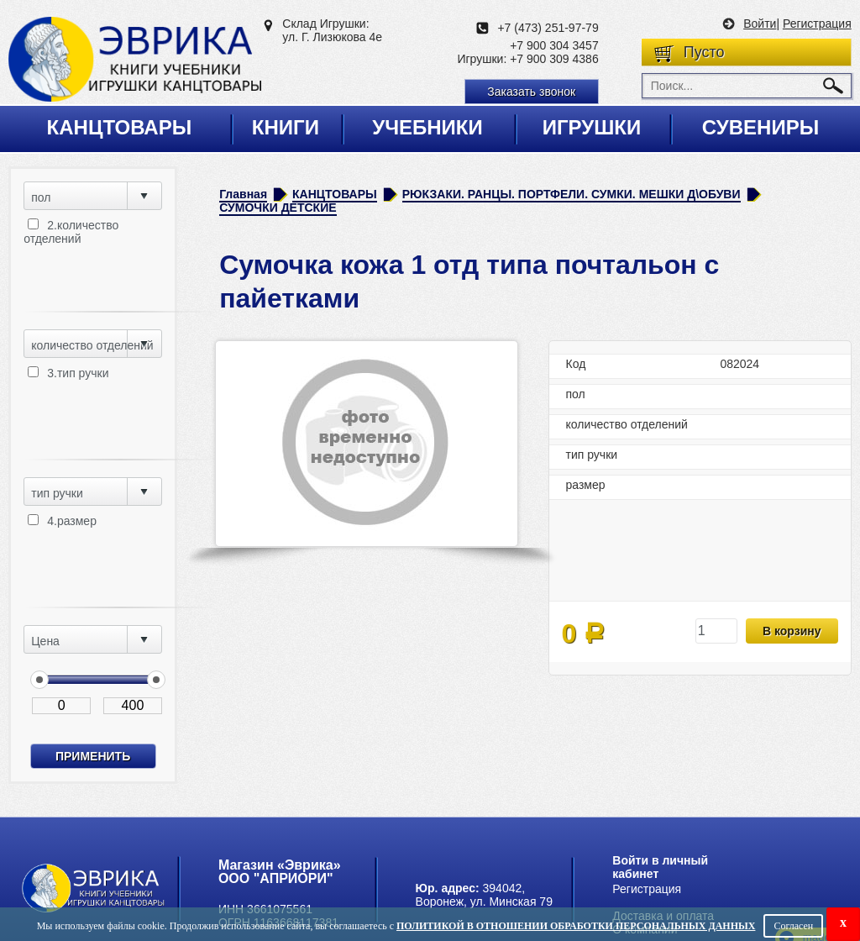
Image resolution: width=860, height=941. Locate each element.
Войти (759, 23)
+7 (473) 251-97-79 (547, 27)
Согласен (793, 926)
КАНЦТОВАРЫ (334, 194)
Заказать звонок (531, 91)
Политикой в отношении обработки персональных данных (575, 926)
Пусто (704, 52)
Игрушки (592, 127)
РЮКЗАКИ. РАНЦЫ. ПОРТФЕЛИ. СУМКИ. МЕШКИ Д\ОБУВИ (571, 194)
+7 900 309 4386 (554, 59)
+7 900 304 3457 (554, 45)
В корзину (792, 631)
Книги (285, 127)
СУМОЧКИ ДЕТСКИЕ (277, 207)
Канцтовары (119, 127)
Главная (243, 194)
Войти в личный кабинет (660, 867)
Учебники (427, 127)
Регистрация (817, 23)
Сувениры (760, 127)
